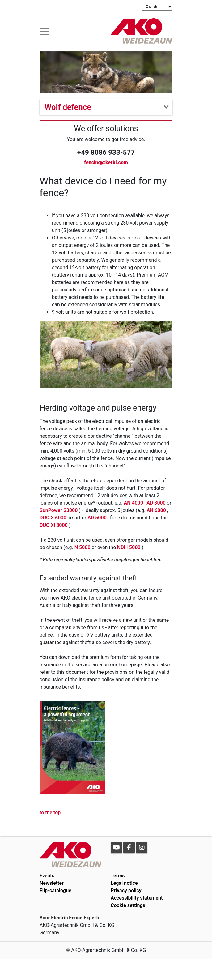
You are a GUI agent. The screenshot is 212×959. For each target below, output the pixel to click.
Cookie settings (128, 905)
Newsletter (52, 883)
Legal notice (124, 883)
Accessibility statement (137, 898)
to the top (50, 812)
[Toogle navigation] (44, 31)
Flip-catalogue (55, 890)
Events (47, 876)
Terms (118, 876)
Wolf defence (68, 107)
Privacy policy (126, 890)
